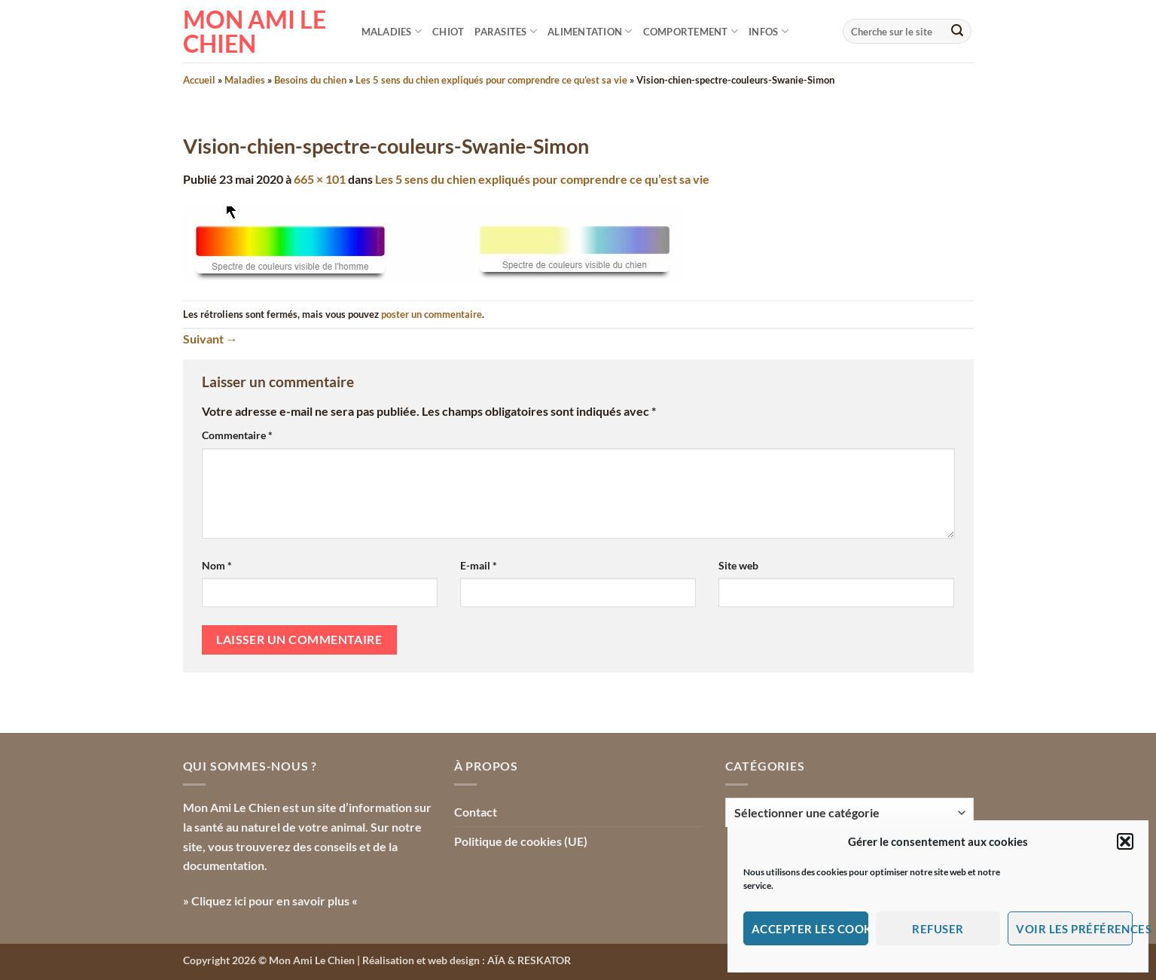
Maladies (391, 31)
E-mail (478, 565)
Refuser (937, 929)
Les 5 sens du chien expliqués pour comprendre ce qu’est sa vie (491, 80)
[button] (1125, 841)
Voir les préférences (1074, 929)
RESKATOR (544, 960)
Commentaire (237, 435)
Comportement (691, 31)
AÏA (496, 960)
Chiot (448, 32)
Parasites (505, 31)
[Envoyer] (957, 31)
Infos (768, 31)
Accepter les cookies (810, 929)
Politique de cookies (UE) (520, 841)
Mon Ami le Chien (254, 32)
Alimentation (590, 31)
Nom (217, 565)
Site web (738, 565)
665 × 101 (320, 179)
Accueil (199, 80)
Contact (475, 811)
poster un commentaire (431, 314)
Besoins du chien (310, 80)
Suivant (210, 338)
